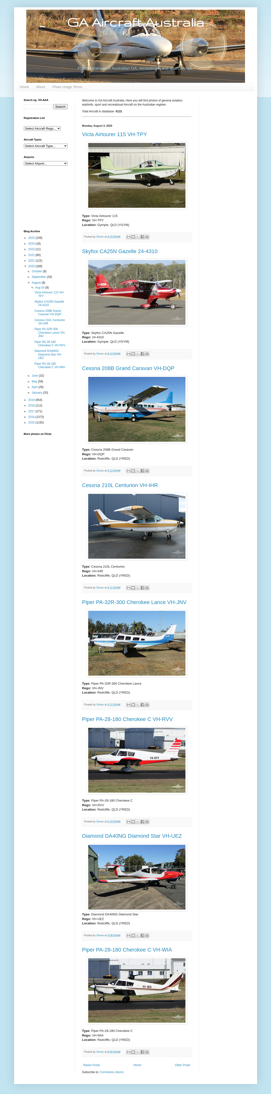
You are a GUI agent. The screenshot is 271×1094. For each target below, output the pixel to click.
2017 (31, 411)
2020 (31, 266)
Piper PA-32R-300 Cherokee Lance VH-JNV (134, 602)
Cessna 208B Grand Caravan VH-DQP (128, 368)
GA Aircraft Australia (135, 22)
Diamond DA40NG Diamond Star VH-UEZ (132, 836)
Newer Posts (91, 1065)
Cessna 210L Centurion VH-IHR (120, 485)
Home (24, 87)
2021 (31, 260)
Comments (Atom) (111, 1072)
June (35, 375)
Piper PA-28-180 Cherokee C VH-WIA (127, 950)
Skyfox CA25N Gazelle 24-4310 (120, 251)
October (37, 271)
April (35, 387)
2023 (31, 249)
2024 (31, 243)
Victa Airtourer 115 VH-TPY (114, 134)
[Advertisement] (48, 197)
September (39, 277)
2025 (31, 238)
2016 (31, 417)
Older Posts (182, 1065)
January (37, 392)
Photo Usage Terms (67, 87)
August (37, 282)
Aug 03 (40, 287)
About (40, 87)
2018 (31, 405)
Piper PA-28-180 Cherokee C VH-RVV (127, 719)
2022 (31, 255)
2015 (31, 422)
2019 (31, 400)
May (35, 381)
